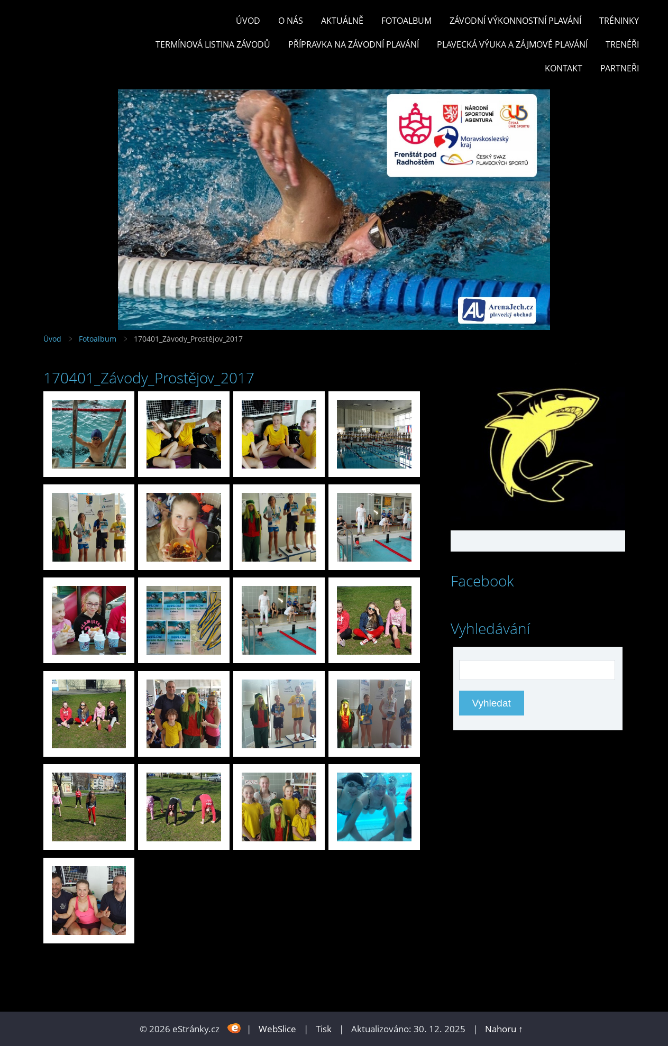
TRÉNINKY (619, 20)
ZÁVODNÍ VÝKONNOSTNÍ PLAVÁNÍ (515, 20)
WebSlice (277, 1029)
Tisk (324, 1029)
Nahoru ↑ (504, 1029)
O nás (290, 20)
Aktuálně (342, 20)
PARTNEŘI (619, 68)
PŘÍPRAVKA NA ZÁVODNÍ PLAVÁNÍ (353, 44)
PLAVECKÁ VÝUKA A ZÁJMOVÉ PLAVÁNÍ (512, 44)
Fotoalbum (406, 20)
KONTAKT (563, 68)
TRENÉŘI (622, 44)
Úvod (248, 20)
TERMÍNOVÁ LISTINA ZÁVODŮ (212, 44)
